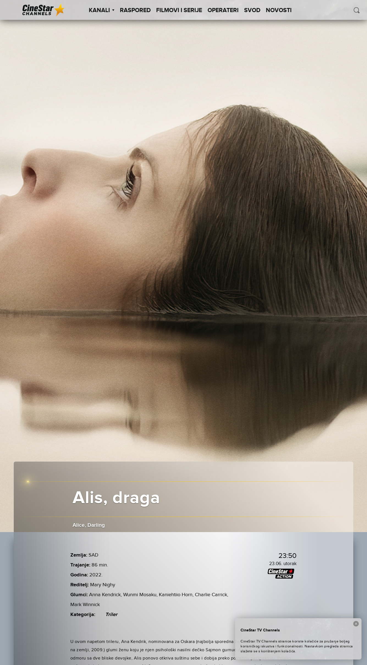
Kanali (101, 10)
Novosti (279, 10)
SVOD (252, 10)
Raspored (135, 10)
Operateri (223, 10)
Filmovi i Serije (179, 10)
